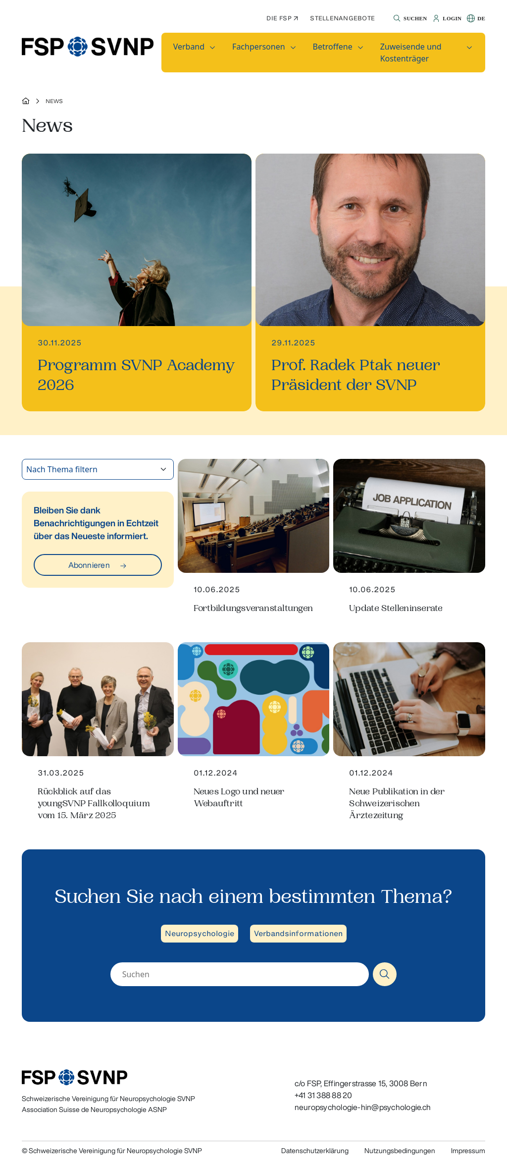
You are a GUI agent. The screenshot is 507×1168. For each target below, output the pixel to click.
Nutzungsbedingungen (399, 1150)
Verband (188, 46)
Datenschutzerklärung (315, 1150)
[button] (409, 18)
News (54, 101)
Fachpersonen (258, 46)
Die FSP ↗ (282, 18)
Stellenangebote (342, 18)
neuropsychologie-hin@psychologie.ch (363, 1107)
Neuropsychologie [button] (199, 933)
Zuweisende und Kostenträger (411, 52)
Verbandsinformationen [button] (298, 933)
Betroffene (333, 46)
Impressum (468, 1150)
